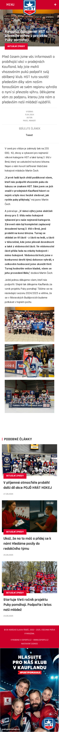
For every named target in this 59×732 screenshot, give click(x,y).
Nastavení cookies (29, 643)
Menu (10, 5)
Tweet (29, 135)
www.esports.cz (40, 640)
